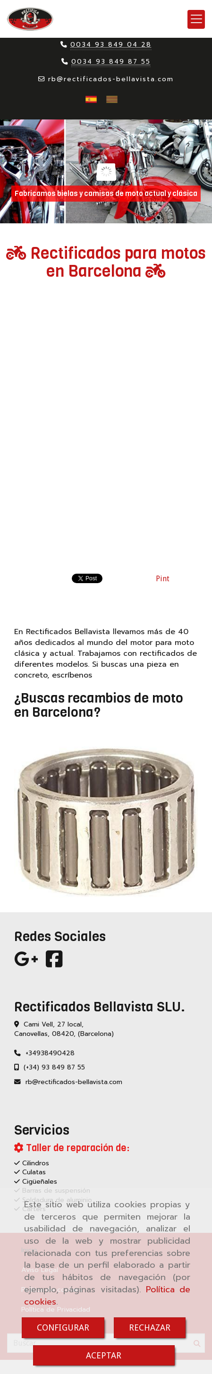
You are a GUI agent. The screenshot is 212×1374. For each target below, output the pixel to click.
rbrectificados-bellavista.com (111, 79)
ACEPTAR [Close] (103, 1355)
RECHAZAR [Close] (149, 1327)
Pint (163, 578)
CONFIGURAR (63, 1327)
